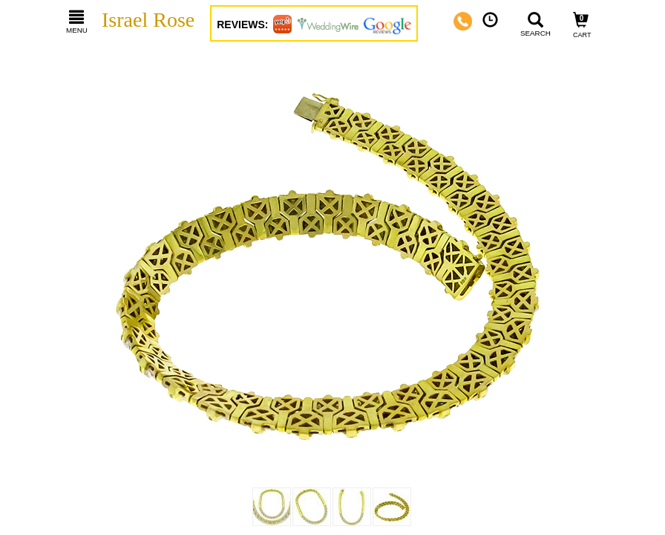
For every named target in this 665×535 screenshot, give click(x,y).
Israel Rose (148, 19)
